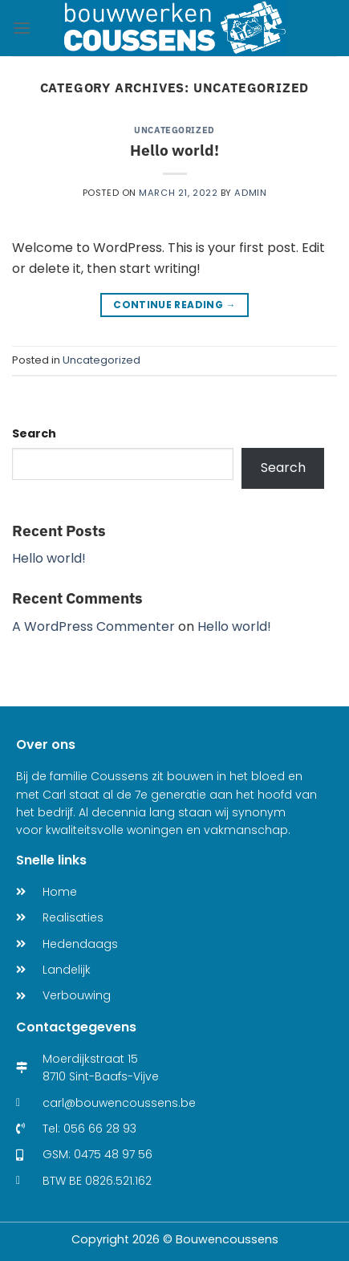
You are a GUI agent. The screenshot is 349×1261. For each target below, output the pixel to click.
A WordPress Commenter (93, 626)
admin (250, 192)
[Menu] (21, 27)
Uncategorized (174, 130)
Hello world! (174, 150)
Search (34, 433)
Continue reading (174, 304)
